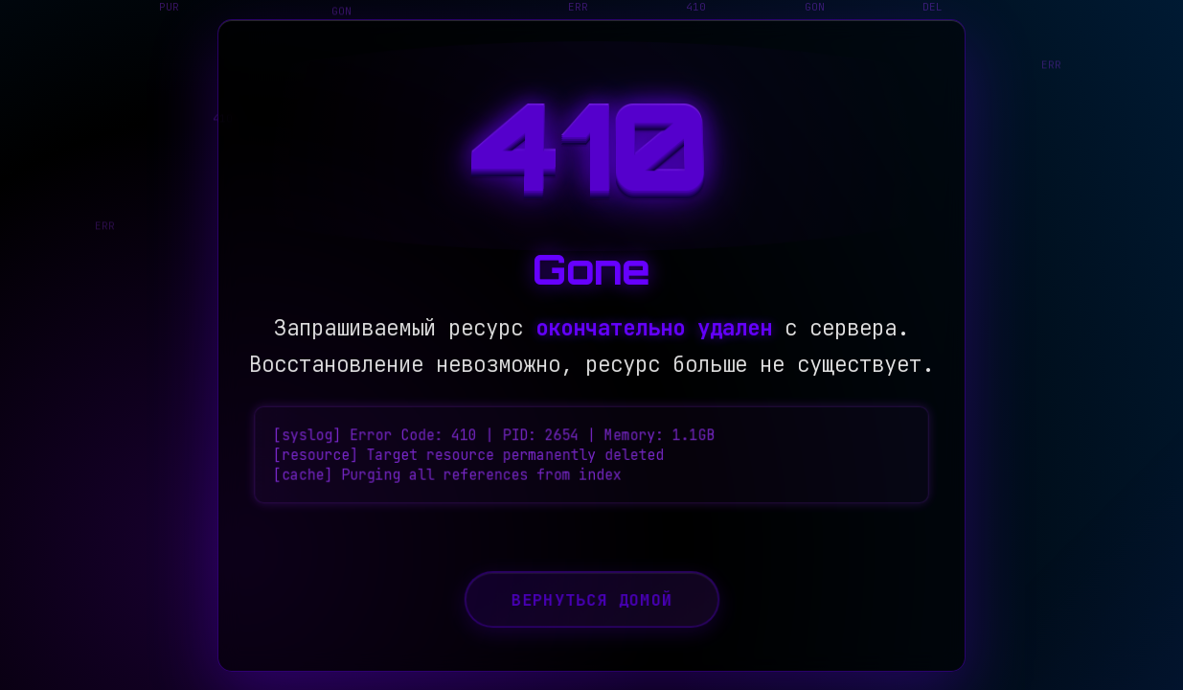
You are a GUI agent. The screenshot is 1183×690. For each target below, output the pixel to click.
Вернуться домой (591, 613)
